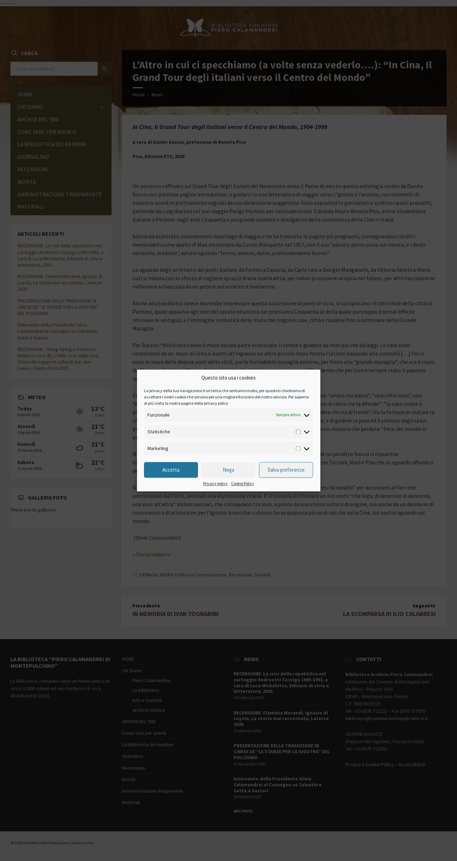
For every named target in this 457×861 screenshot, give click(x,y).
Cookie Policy (242, 483)
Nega (228, 469)
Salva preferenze (286, 469)
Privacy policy (215, 483)
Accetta (171, 469)
